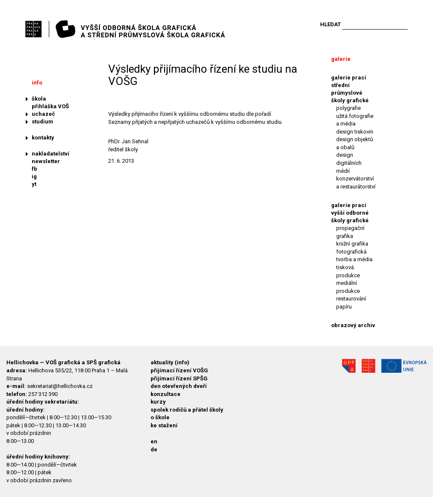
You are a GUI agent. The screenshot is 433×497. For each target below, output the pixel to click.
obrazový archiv (353, 325)
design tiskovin (354, 131)
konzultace (166, 394)
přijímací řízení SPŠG (179, 378)
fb (34, 169)
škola (39, 99)
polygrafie (348, 108)
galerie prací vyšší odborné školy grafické (350, 213)
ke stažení (164, 425)
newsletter (46, 161)
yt (34, 184)
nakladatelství (50, 153)
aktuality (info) (170, 362)
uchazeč (43, 114)
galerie (341, 59)
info (37, 82)
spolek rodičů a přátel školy (187, 410)
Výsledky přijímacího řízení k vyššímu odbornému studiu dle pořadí (189, 114)
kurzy (158, 402)
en (154, 441)
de (154, 449)
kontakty (43, 137)
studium (42, 121)
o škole (160, 417)
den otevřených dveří (179, 386)
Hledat (330, 24)
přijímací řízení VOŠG (179, 370)
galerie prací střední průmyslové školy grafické (350, 89)
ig (34, 176)
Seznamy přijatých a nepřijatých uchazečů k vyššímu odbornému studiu (195, 122)
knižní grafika (352, 243)
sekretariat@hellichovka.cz (60, 386)
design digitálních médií (349, 163)
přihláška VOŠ (50, 106)
